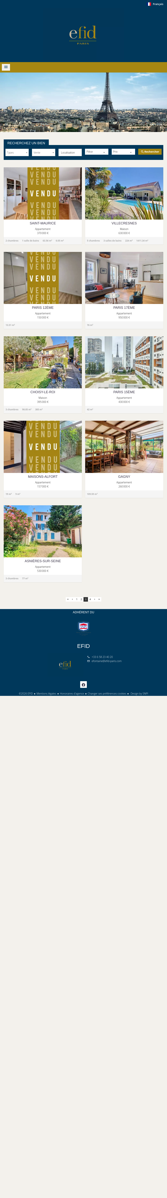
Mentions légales (46, 693)
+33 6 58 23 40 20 (102, 657)
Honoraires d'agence (72, 693)
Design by (139, 693)
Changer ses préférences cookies (107, 693)
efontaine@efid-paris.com (107, 661)
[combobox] (17, 152)
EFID (83, 646)
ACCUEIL (83, 34)
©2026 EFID (26, 693)
